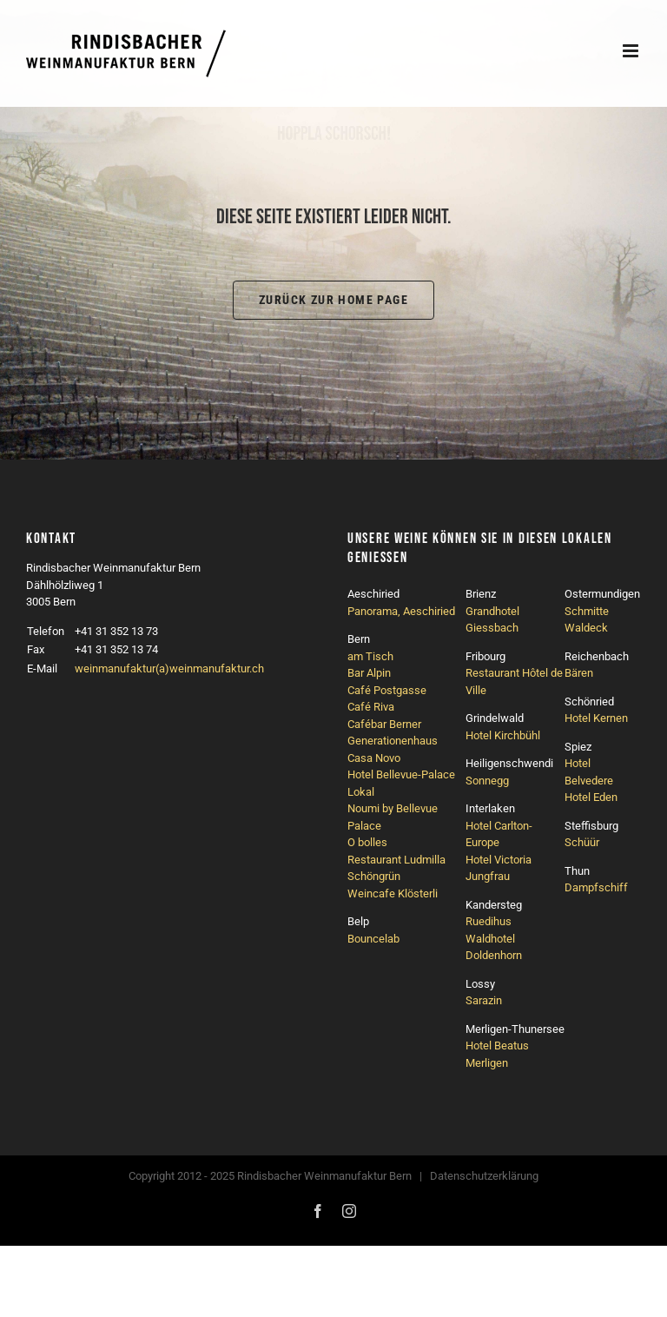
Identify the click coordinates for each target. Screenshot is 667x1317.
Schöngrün (373, 876)
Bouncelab (373, 938)
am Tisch (370, 656)
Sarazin (484, 1000)
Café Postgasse (386, 690)
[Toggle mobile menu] (632, 51)
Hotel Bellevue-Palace (401, 774)
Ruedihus (489, 921)
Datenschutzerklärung (484, 1175)
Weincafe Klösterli (392, 893)
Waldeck (586, 627)
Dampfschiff (596, 887)
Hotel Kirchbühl (503, 735)
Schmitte (587, 611)
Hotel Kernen (596, 718)
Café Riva (370, 706)
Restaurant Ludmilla (396, 859)
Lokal (360, 791)
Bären (579, 672)
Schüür (582, 842)
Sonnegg (487, 780)
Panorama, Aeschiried (401, 611)
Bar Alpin (369, 672)
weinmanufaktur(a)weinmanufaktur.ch (169, 668)
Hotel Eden (591, 797)
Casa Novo (373, 757)
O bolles (367, 842)
